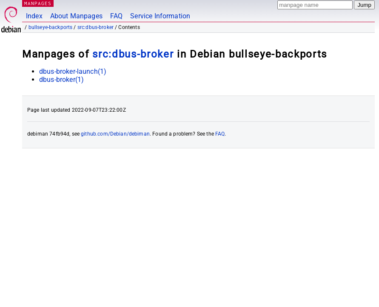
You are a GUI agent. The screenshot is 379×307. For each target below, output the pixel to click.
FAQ (116, 16)
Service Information (160, 16)
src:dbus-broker (95, 27)
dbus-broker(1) (61, 79)
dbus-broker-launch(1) (72, 71)
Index (34, 16)
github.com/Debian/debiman (115, 134)
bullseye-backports (50, 27)
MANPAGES (37, 3)
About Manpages (76, 16)
